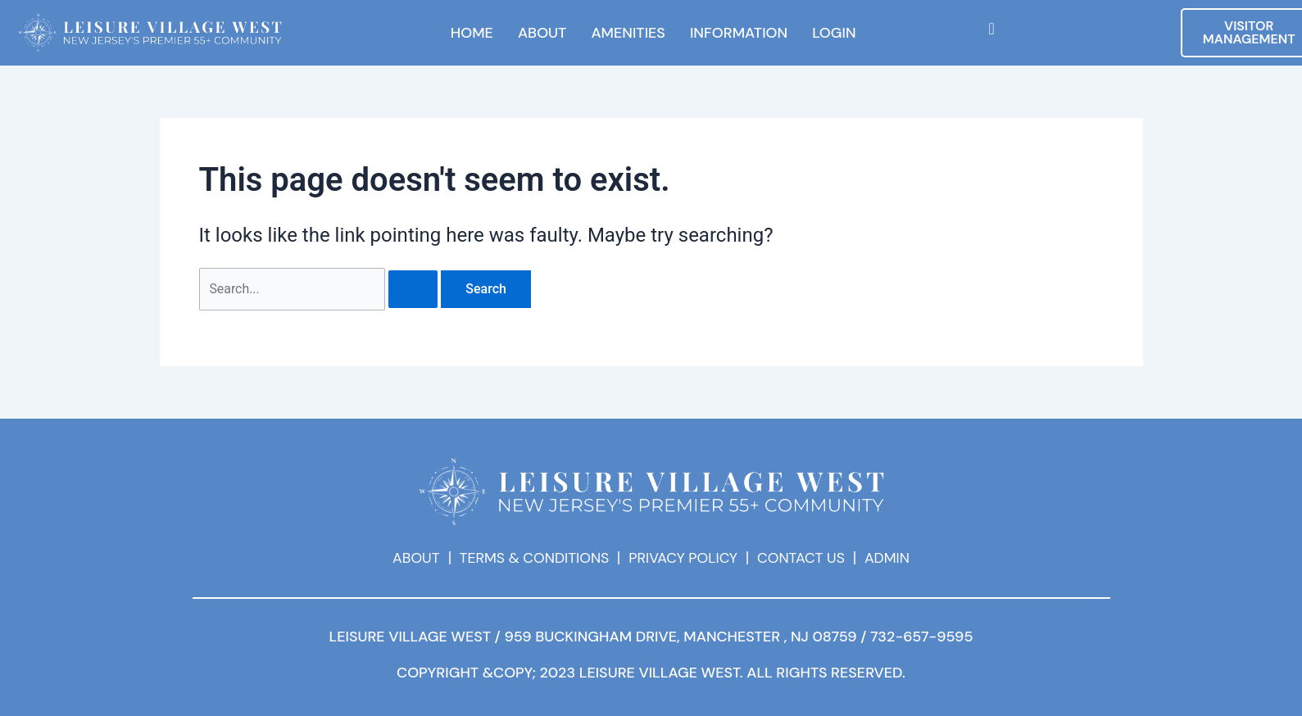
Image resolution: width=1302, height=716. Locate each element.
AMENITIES (628, 33)
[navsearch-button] (991, 28)
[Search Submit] (413, 289)
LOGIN (833, 33)
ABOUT (542, 33)
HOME (472, 33)
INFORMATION (738, 33)
